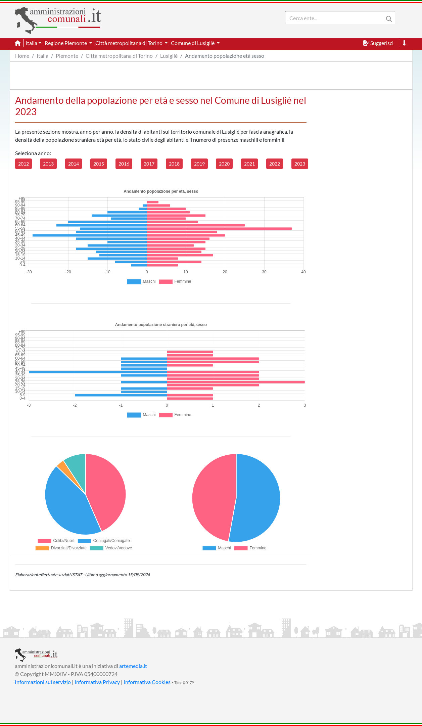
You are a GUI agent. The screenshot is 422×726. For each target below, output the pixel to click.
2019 (199, 164)
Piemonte (67, 55)
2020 (224, 164)
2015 (98, 164)
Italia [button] (31, 43)
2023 (299, 164)
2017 (149, 164)
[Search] (335, 17)
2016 (124, 164)
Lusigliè (169, 55)
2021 (249, 164)
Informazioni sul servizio (43, 682)
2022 (274, 164)
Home (22, 55)
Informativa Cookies (147, 682)
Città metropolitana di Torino (119, 55)
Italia (42, 55)
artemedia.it (133, 666)
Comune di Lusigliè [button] (193, 43)
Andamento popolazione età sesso (224, 55)
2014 (73, 164)
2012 (23, 164)
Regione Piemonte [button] (66, 43)
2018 (174, 164)
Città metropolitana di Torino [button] (129, 43)
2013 (48, 164)
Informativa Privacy (97, 682)
